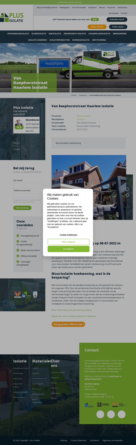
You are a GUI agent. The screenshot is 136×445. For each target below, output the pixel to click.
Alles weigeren (68, 242)
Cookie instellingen (68, 235)
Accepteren (68, 249)
